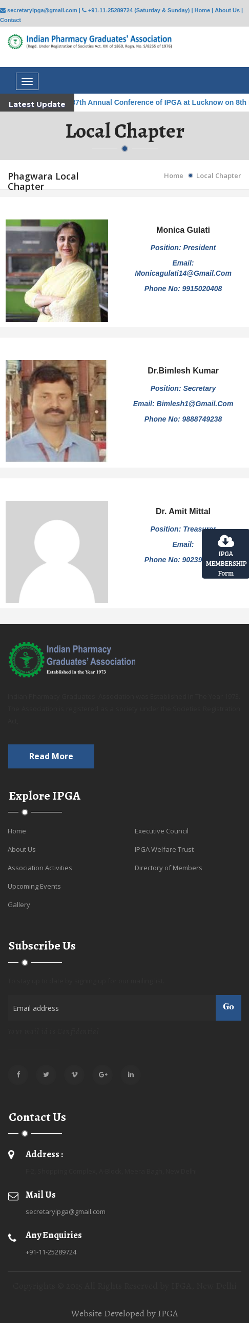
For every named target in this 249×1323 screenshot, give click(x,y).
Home (173, 175)
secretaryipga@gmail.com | (40, 10)
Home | (203, 10)
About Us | (229, 10)
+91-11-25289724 (51, 1251)
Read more (51, 756)
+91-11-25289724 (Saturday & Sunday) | (137, 10)
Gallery (19, 904)
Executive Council (162, 830)
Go (228, 1007)
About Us (22, 849)
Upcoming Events (34, 886)
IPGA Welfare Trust (164, 849)
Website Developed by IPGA (124, 1313)
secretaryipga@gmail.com (66, 1211)
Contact (10, 20)
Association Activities (40, 867)
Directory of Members (168, 867)
